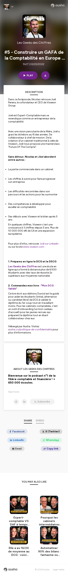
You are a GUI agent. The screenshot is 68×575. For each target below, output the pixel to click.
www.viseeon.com (33, 246)
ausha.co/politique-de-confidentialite (30, 329)
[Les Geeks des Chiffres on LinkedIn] (24, 401)
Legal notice (58, 569)
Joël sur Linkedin (49, 243)
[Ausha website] (57, 5)
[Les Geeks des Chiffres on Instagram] (16, 401)
